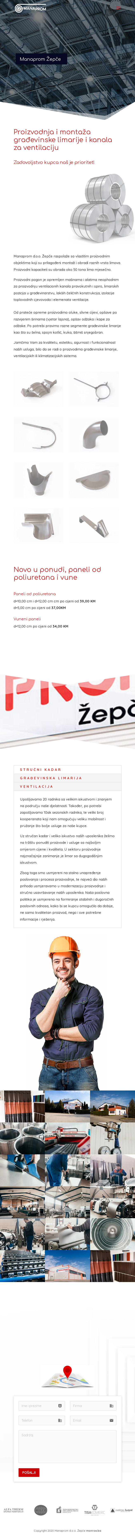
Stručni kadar (41, 770)
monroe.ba (93, 1530)
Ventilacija (37, 786)
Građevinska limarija (51, 778)
